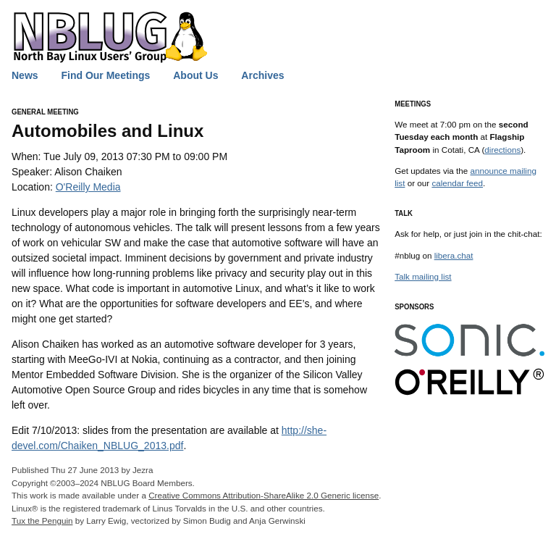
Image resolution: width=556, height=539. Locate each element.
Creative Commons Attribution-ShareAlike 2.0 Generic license (263, 495)
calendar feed (457, 183)
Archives (262, 75)
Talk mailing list (423, 276)
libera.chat (453, 255)
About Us (195, 75)
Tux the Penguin (42, 520)
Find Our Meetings (105, 75)
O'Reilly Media (88, 187)
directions (502, 149)
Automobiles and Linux (107, 131)
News (25, 75)
